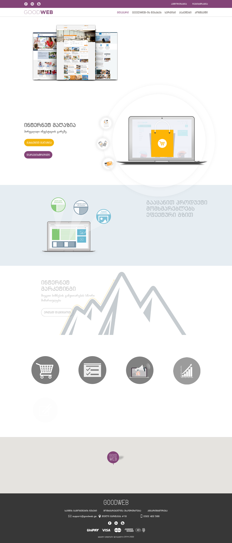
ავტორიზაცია (179, 3)
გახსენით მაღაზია (39, 142)
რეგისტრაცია (200, 3)
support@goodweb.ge (84, 516)
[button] (116, 458)
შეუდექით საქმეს (144, 64)
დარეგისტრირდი (38, 154)
